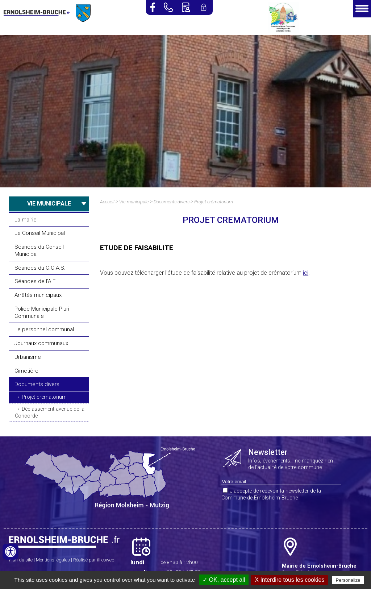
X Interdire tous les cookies (289, 580)
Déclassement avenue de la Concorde (49, 412)
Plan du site (21, 560)
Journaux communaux (41, 343)
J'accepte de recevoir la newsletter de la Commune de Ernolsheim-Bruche (271, 494)
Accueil (107, 201)
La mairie (25, 219)
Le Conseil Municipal (39, 233)
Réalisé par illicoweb (93, 560)
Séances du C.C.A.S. (40, 268)
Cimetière (26, 371)
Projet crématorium (44, 397)
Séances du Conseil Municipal (39, 250)
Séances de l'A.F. (35, 281)
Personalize (348, 580)
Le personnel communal (44, 329)
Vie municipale (134, 201)
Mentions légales (53, 560)
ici (305, 272)
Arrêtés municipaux (38, 295)
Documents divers (36, 384)
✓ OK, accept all (224, 580)
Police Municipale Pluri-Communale (42, 312)
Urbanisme (27, 357)
